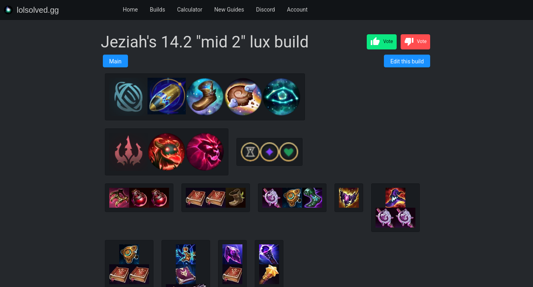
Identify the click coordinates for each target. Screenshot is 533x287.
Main (115, 61)
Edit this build (407, 61)
